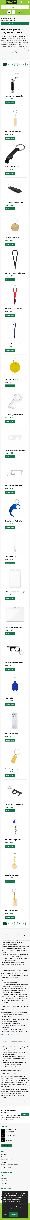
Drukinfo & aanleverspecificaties (9, 1164)
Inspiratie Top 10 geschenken (9, 1167)
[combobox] (15, 7)
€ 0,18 (9, 240)
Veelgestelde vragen (6, 1159)
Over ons (3, 1154)
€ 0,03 (9, 417)
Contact (3, 1175)
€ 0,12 (9, 842)
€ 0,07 (9, 595)
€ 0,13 (9, 878)
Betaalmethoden (5, 1181)
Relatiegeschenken (10, 18)
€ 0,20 (9, 170)
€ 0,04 (9, 453)
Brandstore (4, 1178)
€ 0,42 (9, 311)
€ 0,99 (9, 99)
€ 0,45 (9, 347)
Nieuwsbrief (4, 1157)
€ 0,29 (9, 276)
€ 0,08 (9, 134)
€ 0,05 (9, 488)
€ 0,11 (9, 807)
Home (2, 18)
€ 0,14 (9, 205)
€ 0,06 (9, 524)
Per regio (3, 1162)
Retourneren (4, 1183)
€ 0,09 (9, 772)
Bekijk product (10, 102)
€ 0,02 (9, 382)
